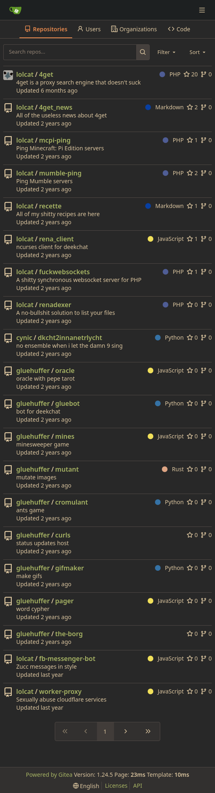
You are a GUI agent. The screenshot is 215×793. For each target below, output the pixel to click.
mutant (67, 469)
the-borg (69, 634)
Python (169, 337)
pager (64, 601)
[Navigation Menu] (203, 10)
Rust (173, 469)
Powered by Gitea (49, 774)
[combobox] (167, 52)
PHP (170, 74)
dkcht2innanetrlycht (70, 338)
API (137, 785)
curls (63, 535)
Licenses (116, 785)
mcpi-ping (55, 140)
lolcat (25, 74)
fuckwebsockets (64, 272)
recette (50, 206)
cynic (24, 338)
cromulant (71, 502)
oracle (65, 370)
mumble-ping (60, 173)
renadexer (55, 305)
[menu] (86, 786)
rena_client (56, 239)
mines (64, 436)
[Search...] (143, 52)
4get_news (55, 107)
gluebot (67, 403)
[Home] (15, 10)
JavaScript (166, 239)
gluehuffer (33, 370)
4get (46, 74)
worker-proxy (60, 691)
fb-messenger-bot (67, 658)
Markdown (164, 107)
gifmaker (69, 568)
